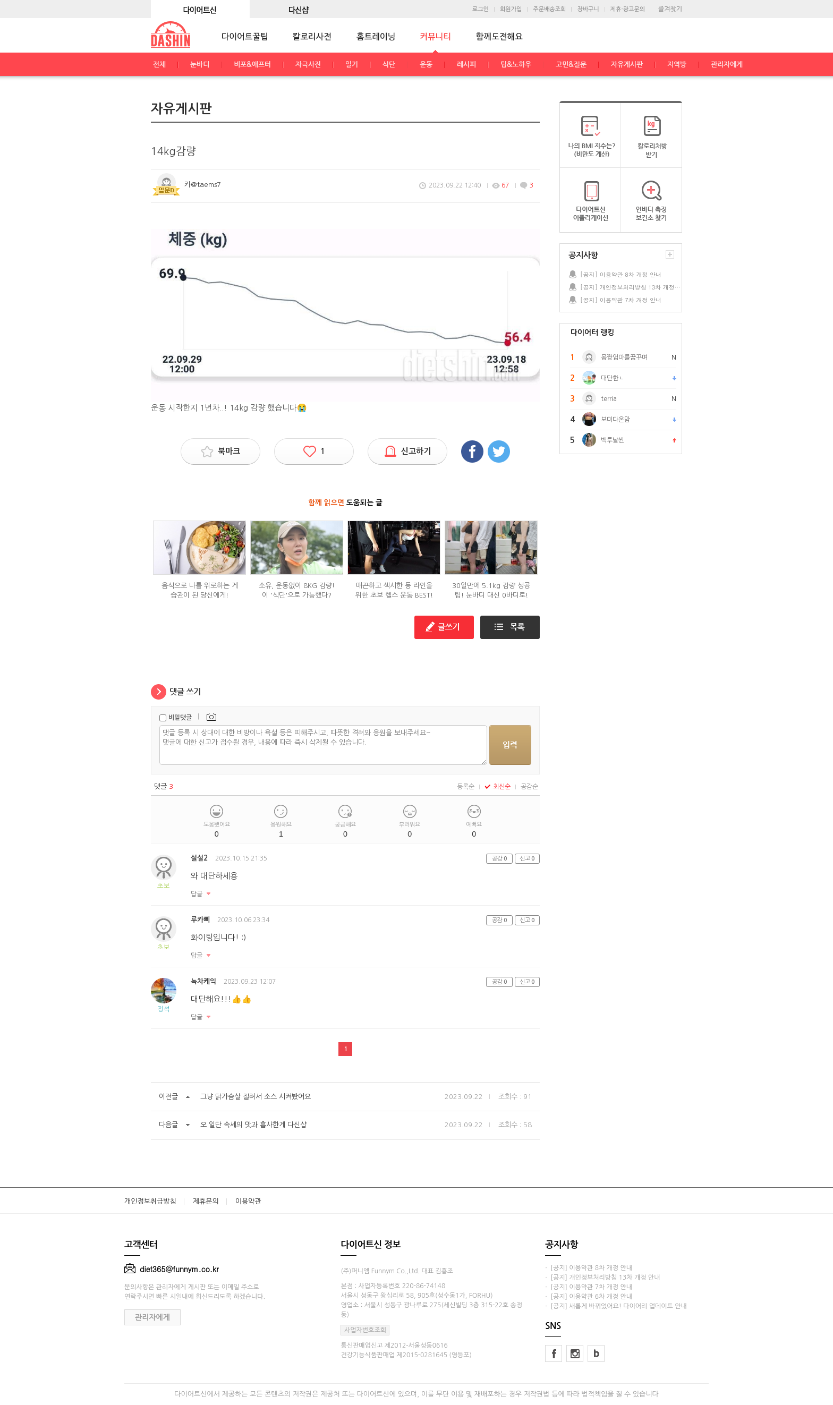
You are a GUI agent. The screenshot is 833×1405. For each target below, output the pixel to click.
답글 (196, 894)
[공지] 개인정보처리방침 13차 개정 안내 (630, 287)
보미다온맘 (615, 419)
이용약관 (248, 1201)
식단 (388, 64)
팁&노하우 (515, 64)
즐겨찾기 (670, 9)
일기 (351, 64)
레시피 (466, 64)
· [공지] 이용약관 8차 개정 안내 (588, 1268)
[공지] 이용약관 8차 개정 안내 (620, 274)
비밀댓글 (180, 717)
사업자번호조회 (365, 1330)
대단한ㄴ (612, 378)
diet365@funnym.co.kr (171, 1269)
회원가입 (511, 9)
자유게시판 (627, 64)
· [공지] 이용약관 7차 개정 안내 (588, 1287)
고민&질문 (571, 64)
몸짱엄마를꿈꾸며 (624, 357)
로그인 (480, 9)
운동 (426, 64)
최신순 (497, 787)
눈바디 (199, 64)
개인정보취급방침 (150, 1201)
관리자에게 (727, 64)
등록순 (465, 787)
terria (609, 399)
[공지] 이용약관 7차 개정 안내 (620, 300)
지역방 (676, 64)
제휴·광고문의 (627, 9)
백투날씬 (612, 440)
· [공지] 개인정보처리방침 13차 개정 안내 (602, 1277)
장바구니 (588, 9)
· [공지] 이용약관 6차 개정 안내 (588, 1296)
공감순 (529, 787)
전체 (159, 64)
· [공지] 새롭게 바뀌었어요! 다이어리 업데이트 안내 (615, 1306)
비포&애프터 (252, 64)
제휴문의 (206, 1201)
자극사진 (308, 64)
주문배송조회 (549, 9)
